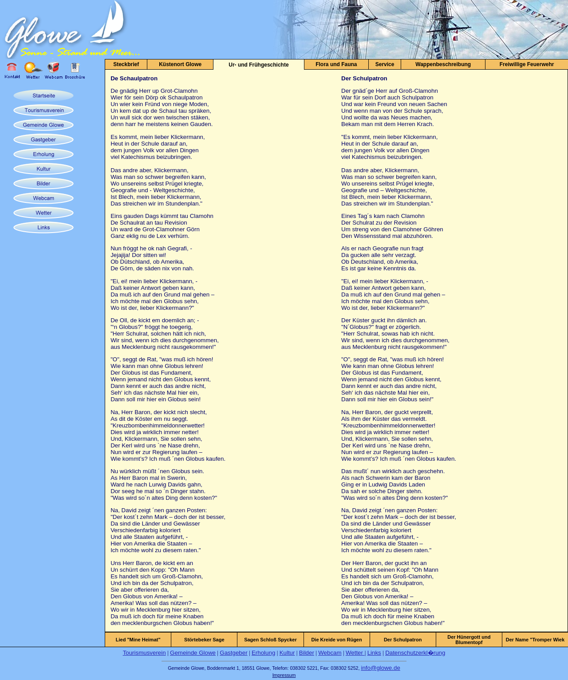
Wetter (355, 652)
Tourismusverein (144, 652)
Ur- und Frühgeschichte (258, 65)
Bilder (306, 652)
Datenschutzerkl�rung (415, 652)
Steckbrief (126, 64)
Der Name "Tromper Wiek (535, 639)
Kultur (287, 652)
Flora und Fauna (336, 64)
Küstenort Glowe (180, 64)
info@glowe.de (380, 667)
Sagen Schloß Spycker (270, 639)
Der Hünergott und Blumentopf (468, 639)
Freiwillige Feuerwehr (527, 64)
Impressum (284, 675)
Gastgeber (233, 652)
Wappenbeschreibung (443, 64)
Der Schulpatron (403, 639)
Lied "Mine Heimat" (138, 639)
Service (384, 64)
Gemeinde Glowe (193, 652)
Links (374, 652)
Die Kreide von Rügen (336, 639)
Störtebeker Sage (204, 639)
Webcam (329, 652)
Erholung (263, 652)
